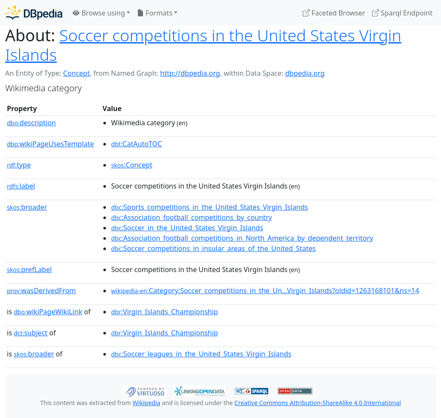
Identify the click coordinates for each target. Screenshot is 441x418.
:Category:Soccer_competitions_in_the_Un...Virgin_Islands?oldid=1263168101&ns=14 (265, 290)
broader (27, 207)
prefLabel (29, 269)
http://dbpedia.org (190, 73)
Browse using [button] (99, 13)
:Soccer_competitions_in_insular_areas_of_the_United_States (213, 248)
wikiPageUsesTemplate (50, 144)
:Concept (131, 165)
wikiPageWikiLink (48, 311)
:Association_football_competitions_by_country (191, 217)
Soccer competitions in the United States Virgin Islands (203, 44)
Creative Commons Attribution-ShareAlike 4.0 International (317, 403)
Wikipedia (146, 403)
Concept (76, 73)
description (31, 122)
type (19, 165)
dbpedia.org (305, 73)
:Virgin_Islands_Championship (164, 311)
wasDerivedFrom (41, 290)
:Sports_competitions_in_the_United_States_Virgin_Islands (209, 207)
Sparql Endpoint (402, 13)
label (21, 186)
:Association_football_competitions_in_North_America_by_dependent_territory (242, 238)
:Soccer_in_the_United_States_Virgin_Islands (187, 227)
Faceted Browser (334, 13)
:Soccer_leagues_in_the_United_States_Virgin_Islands (201, 354)
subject (30, 332)
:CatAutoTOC (136, 144)
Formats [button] (154, 13)
